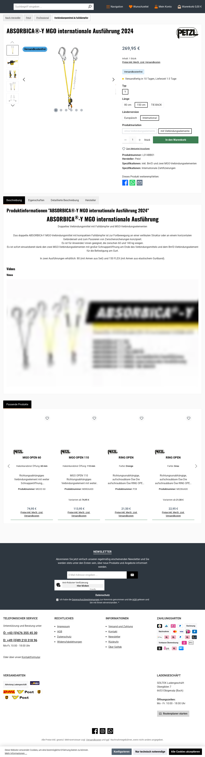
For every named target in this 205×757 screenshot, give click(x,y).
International (150, 131)
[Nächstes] (113, 92)
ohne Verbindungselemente (140, 145)
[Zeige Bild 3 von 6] (66, 123)
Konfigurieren (122, 751)
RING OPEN (126, 470)
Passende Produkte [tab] (17, 417)
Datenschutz (64, 636)
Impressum (63, 626)
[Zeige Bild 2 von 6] (61, 123)
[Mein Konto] (163, 13)
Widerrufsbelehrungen (69, 641)
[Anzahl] (133, 153)
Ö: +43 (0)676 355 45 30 (20, 633)
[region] (61, 92)
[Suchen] (94, 13)
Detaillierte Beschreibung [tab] (65, 213)
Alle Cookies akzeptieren (185, 751)
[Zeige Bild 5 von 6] (76, 123)
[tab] (14, 213)
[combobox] (82, 13)
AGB (134, 599)
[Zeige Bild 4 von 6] (71, 123)
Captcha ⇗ (96, 589)
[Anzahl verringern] (125, 153)
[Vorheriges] (24, 92)
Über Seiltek (115, 646)
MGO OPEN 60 (32, 470)
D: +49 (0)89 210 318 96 (20, 640)
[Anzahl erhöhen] (139, 153)
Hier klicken (83, 585)
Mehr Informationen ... (16, 753)
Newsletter (114, 636)
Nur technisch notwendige (150, 751)
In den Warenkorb (175, 152)
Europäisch (130, 131)
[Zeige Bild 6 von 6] (81, 123)
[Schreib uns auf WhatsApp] (110, 731)
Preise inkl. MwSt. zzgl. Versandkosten (141, 75)
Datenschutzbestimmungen (85, 599)
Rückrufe (113, 641)
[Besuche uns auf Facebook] (94, 731)
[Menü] (114, 13)
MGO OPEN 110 (79, 470)
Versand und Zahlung (120, 626)
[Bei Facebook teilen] (125, 195)
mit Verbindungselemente (175, 144)
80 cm (127, 117)
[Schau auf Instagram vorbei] (102, 731)
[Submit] (132, 575)
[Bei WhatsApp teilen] (132, 195)
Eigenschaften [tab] (36, 213)
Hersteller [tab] (90, 213)
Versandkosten (93, 739)
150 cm (141, 117)
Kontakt (112, 631)
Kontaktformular (31, 657)
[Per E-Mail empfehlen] (139, 195)
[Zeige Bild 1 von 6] (56, 123)
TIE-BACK (156, 117)
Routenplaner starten (173, 713)
